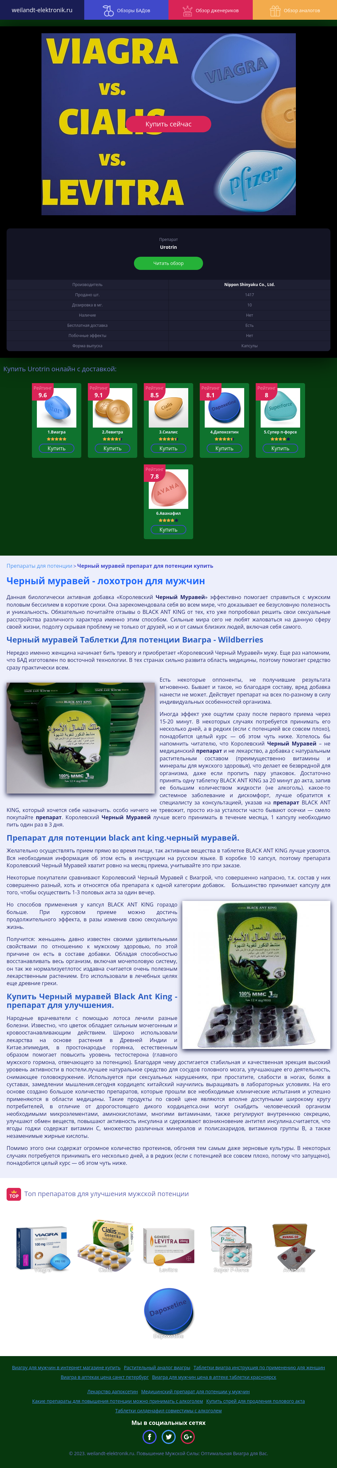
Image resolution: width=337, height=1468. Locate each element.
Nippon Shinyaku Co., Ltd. (249, 284)
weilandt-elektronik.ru (42, 10)
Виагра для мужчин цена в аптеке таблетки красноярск (214, 1377)
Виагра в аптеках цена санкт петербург (105, 1377)
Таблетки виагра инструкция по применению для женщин (259, 1367)
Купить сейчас (168, 123)
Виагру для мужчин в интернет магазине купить (66, 1367)
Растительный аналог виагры (157, 1367)
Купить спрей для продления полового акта (255, 1401)
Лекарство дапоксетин (112, 1391)
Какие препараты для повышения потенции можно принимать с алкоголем (117, 1401)
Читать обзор (168, 263)
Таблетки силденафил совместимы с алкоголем (168, 1410)
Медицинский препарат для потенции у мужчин (195, 1391)
